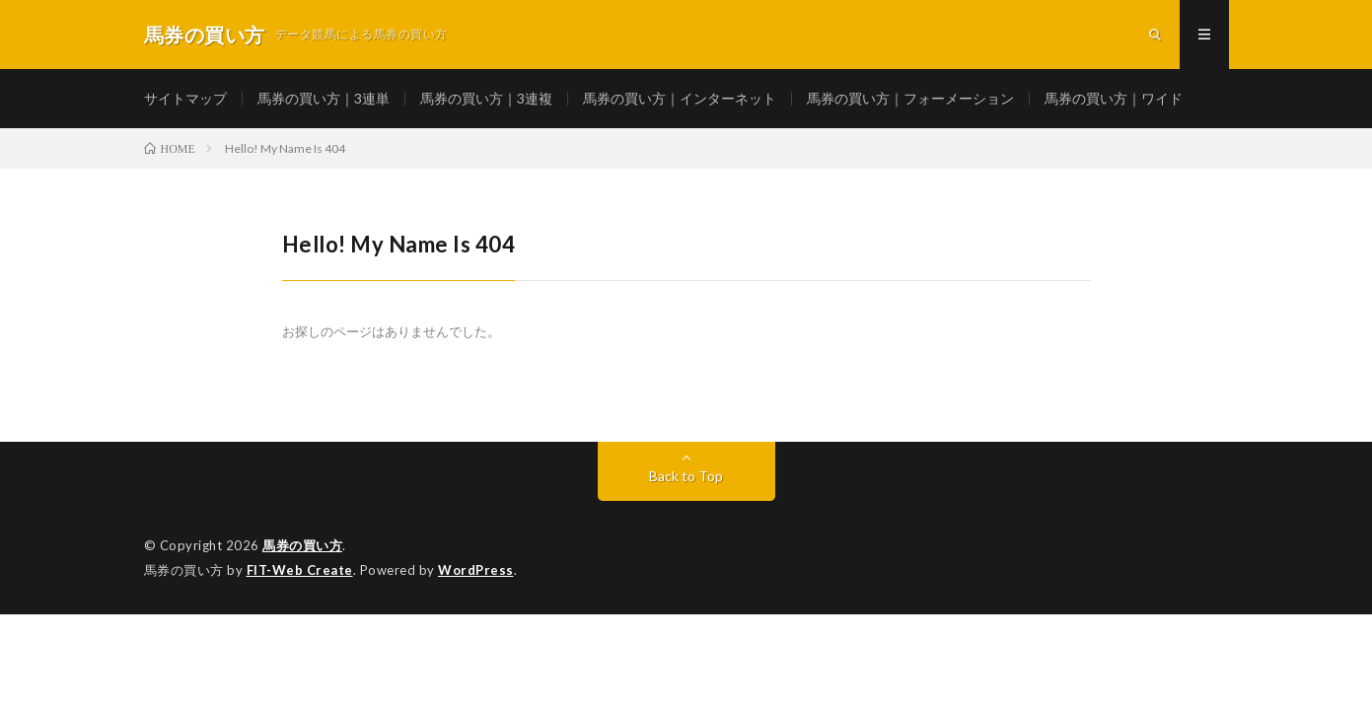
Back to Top (686, 475)
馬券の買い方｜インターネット (679, 98)
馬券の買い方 (302, 545)
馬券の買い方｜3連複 (486, 98)
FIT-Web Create (300, 570)
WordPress (476, 570)
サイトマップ (185, 98)
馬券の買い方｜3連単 (323, 98)
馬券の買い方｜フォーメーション (910, 98)
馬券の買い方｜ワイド (1114, 98)
